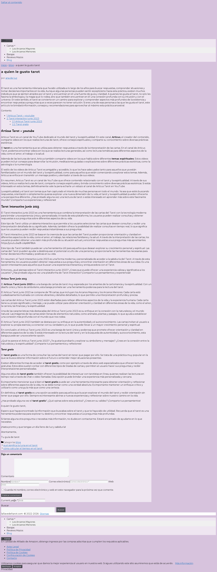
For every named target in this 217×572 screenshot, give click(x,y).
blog (11, 65)
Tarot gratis (20, 124)
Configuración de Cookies (21, 555)
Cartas (11, 45)
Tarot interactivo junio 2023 (23, 118)
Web (111, 481)
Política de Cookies (17, 552)
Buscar (5, 505)
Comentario (7, 476)
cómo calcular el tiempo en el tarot (22, 448)
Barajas (10, 54)
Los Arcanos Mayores (23, 48)
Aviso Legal (13, 546)
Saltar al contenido (11, 2)
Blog (9, 60)
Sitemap (44, 513)
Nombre (5, 481)
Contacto (12, 558)
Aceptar (17, 566)
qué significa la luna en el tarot (20, 445)
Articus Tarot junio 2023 (27, 121)
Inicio (4, 65)
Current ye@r (9, 500)
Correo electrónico (59, 481)
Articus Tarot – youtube (20, 115)
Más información (184, 563)
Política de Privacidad (18, 549)
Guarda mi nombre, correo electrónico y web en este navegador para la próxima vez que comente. (59, 490)
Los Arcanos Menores (23, 51)
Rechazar (6, 566)
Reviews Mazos (15, 57)
